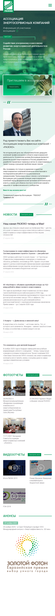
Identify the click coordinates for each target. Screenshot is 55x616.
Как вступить (14, 87)
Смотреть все (26, 215)
